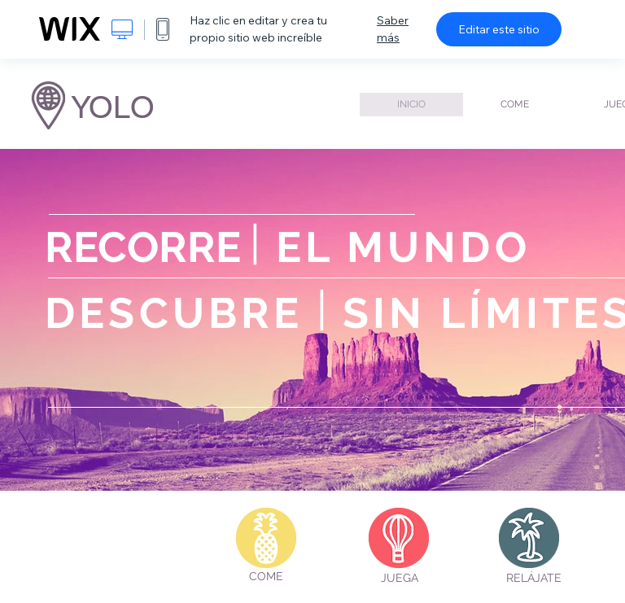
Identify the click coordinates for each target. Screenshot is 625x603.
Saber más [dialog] (393, 29)
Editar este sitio (499, 29)
